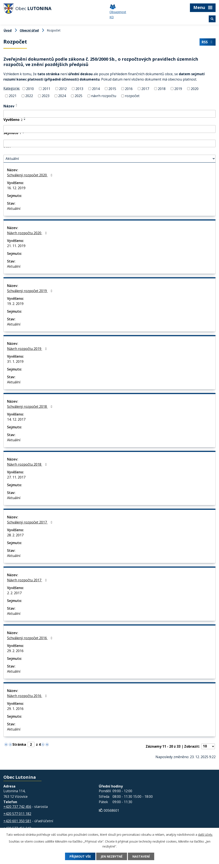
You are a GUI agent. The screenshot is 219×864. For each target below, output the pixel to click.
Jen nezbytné (112, 856)
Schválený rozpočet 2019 (30, 290)
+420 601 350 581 (17, 821)
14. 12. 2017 (16, 419)
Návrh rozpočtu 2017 (27, 580)
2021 (12, 95)
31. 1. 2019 (15, 361)
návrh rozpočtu (103, 95)
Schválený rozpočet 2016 (30, 638)
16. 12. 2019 (16, 188)
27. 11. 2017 (16, 477)
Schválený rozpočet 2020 (30, 175)
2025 (78, 95)
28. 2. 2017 (15, 535)
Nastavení (141, 856)
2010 (30, 88)
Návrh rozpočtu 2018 (27, 464)
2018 (162, 88)
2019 (178, 88)
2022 (29, 95)
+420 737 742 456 (17, 806)
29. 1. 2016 (15, 708)
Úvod (8, 30)
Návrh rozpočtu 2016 (27, 695)
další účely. (205, 834)
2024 (62, 95)
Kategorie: (11, 88)
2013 (79, 88)
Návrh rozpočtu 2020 (27, 233)
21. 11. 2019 (16, 245)
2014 (96, 88)
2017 (145, 88)
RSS (207, 42)
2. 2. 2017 (14, 593)
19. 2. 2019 (15, 303)
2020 (194, 88)
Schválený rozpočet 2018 (30, 406)
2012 (63, 88)
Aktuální (13, 208)
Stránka (19, 744)
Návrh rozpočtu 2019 (27, 348)
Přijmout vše (80, 856)
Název (8, 106)
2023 (45, 95)
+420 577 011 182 (17, 813)
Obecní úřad (29, 30)
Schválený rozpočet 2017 (30, 522)
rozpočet (132, 95)
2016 (129, 88)
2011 (46, 88)
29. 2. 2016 (15, 650)
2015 (112, 88)
